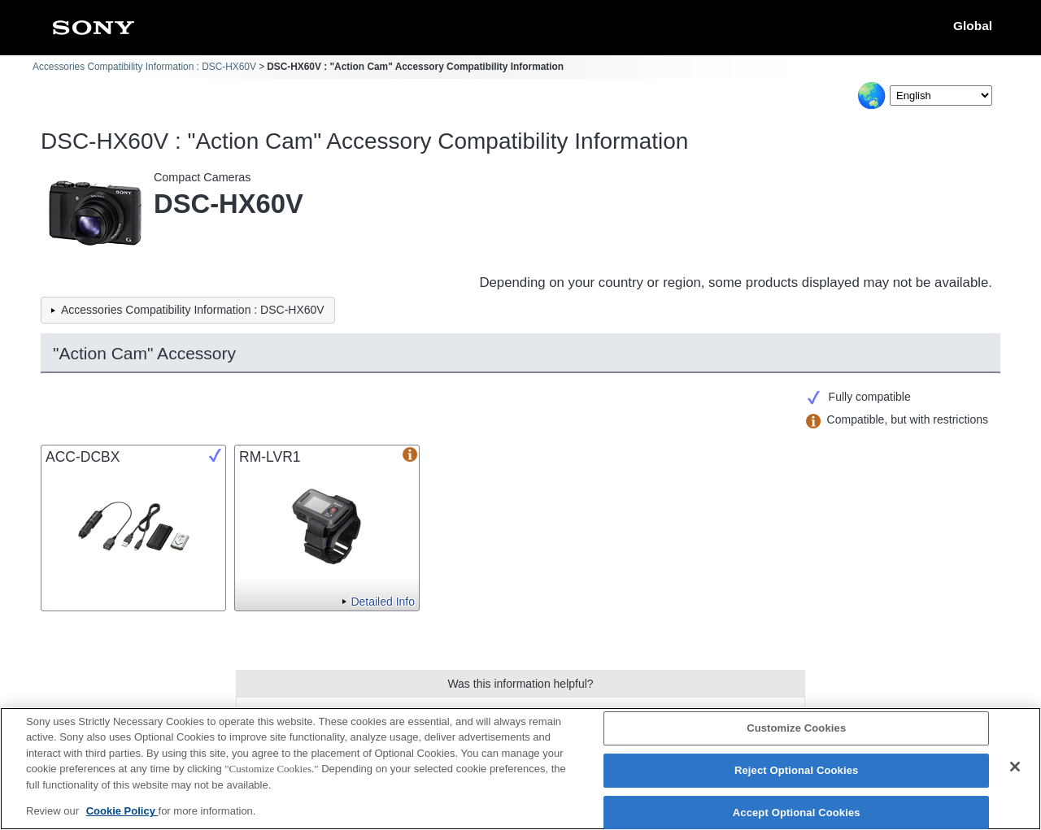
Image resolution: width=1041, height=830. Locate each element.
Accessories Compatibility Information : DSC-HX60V (144, 66)
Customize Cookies (796, 730)
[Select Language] (941, 95)
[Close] (1015, 768)
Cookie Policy (122, 812)
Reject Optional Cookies (796, 772)
